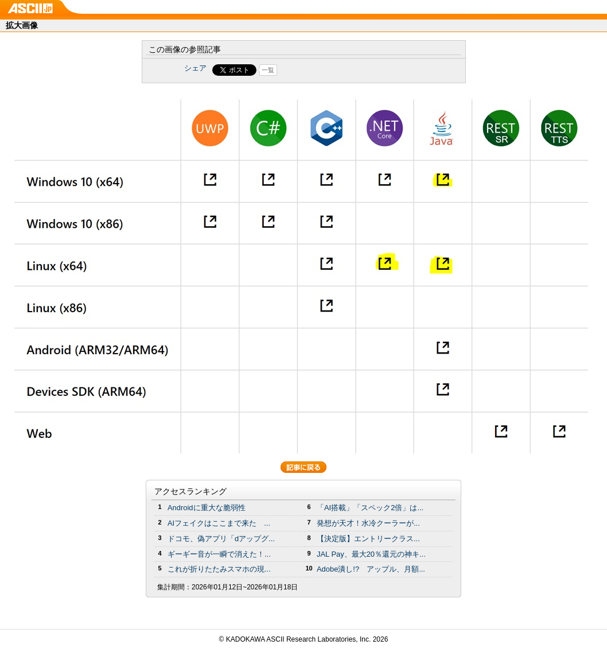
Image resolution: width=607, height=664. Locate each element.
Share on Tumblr (346, 70)
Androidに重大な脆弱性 (207, 507)
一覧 (268, 70)
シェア (195, 68)
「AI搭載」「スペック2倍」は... (370, 507)
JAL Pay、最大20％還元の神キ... (371, 554)
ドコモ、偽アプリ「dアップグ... (221, 538)
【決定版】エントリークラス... (368, 538)
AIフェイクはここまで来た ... (219, 523)
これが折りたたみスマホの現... (219, 569)
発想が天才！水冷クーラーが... (368, 523)
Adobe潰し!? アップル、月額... (371, 569)
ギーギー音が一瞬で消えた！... (219, 554)
